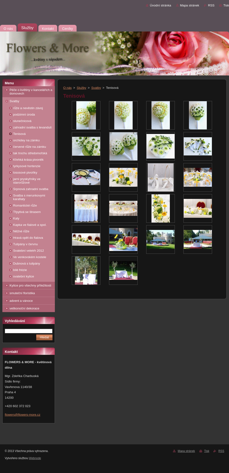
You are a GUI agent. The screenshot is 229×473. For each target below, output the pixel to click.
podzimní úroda (24, 114)
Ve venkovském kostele (29, 257)
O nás (67, 88)
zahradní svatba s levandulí (32, 127)
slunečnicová (22, 121)
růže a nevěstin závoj (28, 108)
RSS (211, 5)
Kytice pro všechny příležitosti (30, 285)
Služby (81, 88)
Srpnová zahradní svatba (30, 189)
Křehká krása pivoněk (28, 159)
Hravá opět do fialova (28, 237)
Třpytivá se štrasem (27, 212)
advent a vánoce (21, 301)
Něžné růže (21, 231)
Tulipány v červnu (25, 244)
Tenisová (19, 134)
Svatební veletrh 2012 (28, 250)
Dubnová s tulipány (26, 263)
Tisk (226, 5)
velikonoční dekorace (24, 308)
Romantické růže (25, 205)
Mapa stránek (189, 5)
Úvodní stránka (160, 5)
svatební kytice (23, 276)
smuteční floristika (22, 293)
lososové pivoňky (25, 172)
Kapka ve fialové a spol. (30, 225)
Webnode (35, 458)
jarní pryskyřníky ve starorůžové (26, 180)
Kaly (16, 218)
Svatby (14, 101)
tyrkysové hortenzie (26, 166)
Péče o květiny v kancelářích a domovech (31, 91)
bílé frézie (20, 270)
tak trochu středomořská (30, 153)
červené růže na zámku (29, 147)
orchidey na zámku (26, 140)
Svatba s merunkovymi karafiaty (29, 197)
